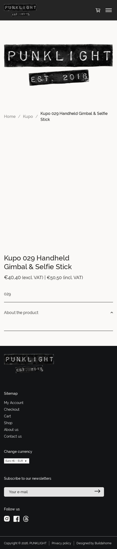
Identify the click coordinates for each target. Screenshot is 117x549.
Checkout (12, 409)
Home (10, 116)
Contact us (13, 436)
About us (11, 430)
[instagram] (7, 519)
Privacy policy (61, 543)
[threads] (25, 519)
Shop (8, 423)
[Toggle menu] (108, 10)
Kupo (28, 116)
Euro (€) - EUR (14, 461)
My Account (14, 403)
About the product (58, 313)
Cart (7, 416)
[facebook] (17, 519)
